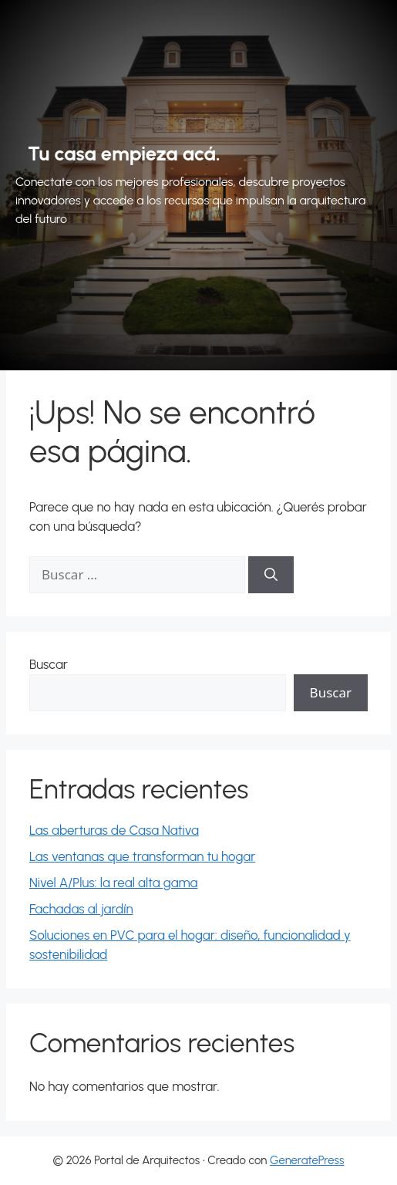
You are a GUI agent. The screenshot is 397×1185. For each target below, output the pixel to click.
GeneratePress (307, 1160)
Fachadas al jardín (81, 909)
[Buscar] (271, 574)
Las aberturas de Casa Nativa (114, 830)
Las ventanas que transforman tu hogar (142, 856)
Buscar (48, 664)
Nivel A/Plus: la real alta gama (113, 882)
